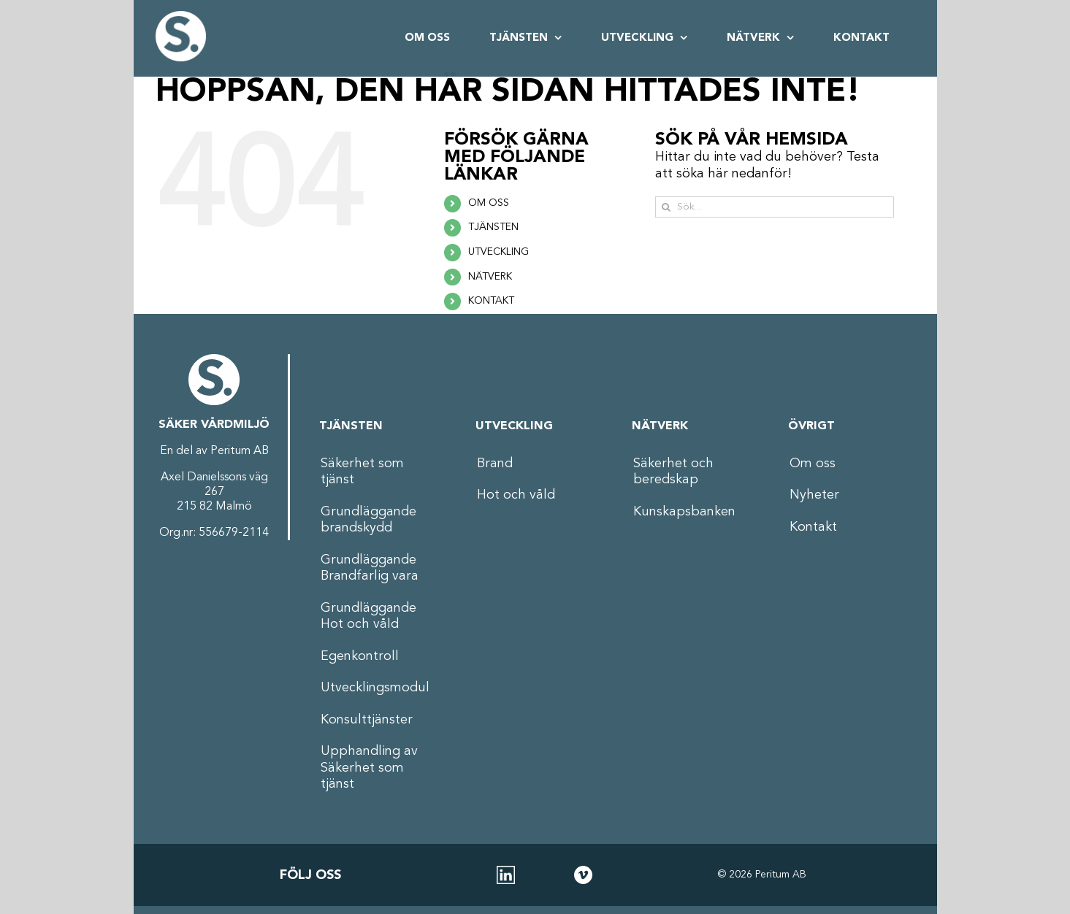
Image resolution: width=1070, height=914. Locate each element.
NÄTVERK (490, 277)
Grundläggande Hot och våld (368, 616)
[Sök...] (774, 207)
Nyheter (814, 495)
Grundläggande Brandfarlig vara (370, 568)
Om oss (813, 463)
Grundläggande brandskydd (368, 520)
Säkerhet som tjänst (362, 472)
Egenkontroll (360, 656)
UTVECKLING (498, 252)
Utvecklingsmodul (375, 687)
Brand (495, 463)
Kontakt (813, 527)
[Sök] (665, 207)
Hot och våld (516, 495)
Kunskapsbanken (684, 511)
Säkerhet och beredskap (673, 472)
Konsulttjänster (367, 719)
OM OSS (488, 203)
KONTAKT (491, 301)
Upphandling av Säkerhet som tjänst (369, 768)
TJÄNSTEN (493, 227)
